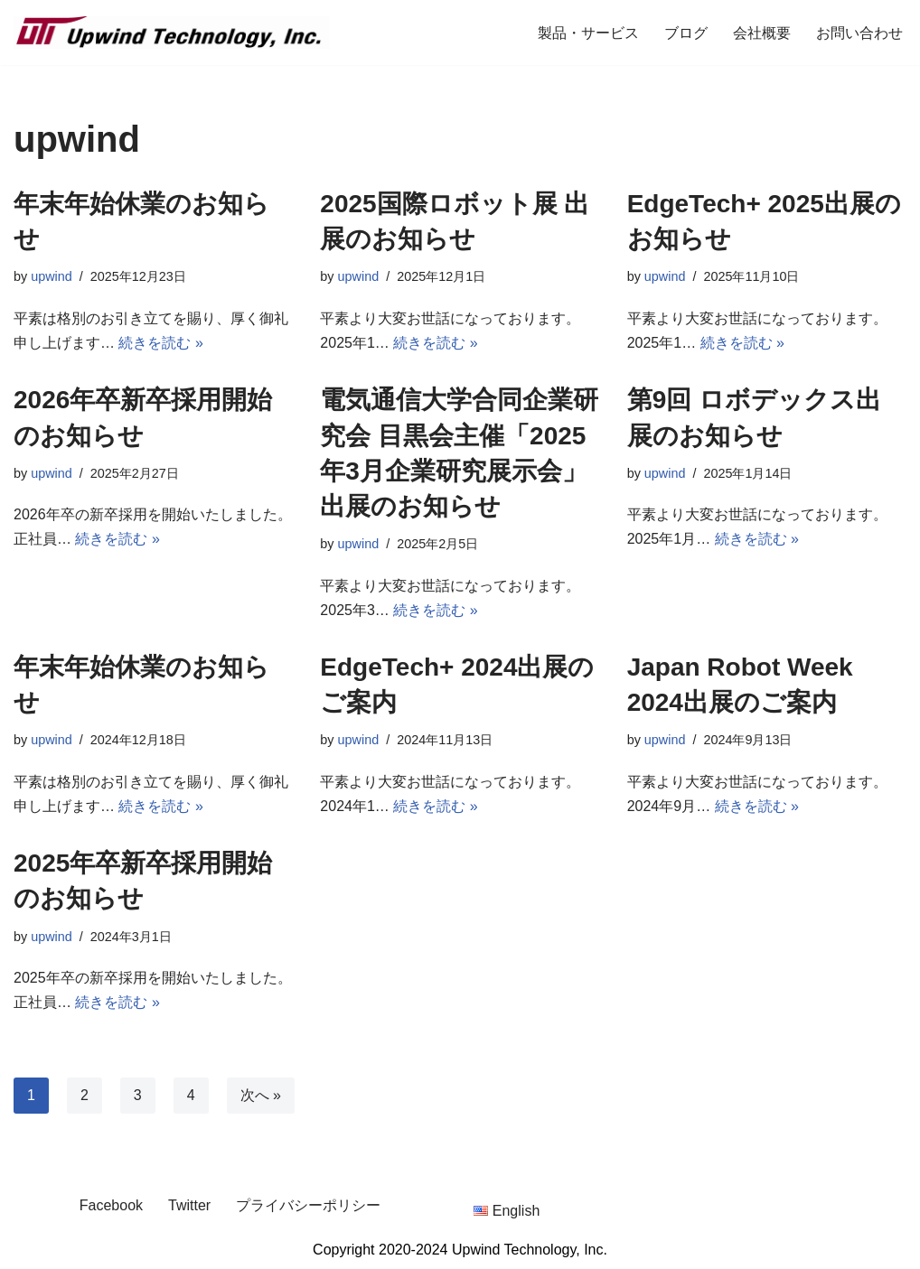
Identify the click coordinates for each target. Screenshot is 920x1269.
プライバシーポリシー (308, 1205)
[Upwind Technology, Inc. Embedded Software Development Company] (172, 32)
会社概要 (762, 33)
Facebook (111, 1205)
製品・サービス (588, 33)
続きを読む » (160, 342)
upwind (51, 276)
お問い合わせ (859, 33)
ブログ (686, 33)
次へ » (260, 1095)
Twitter (189, 1205)
